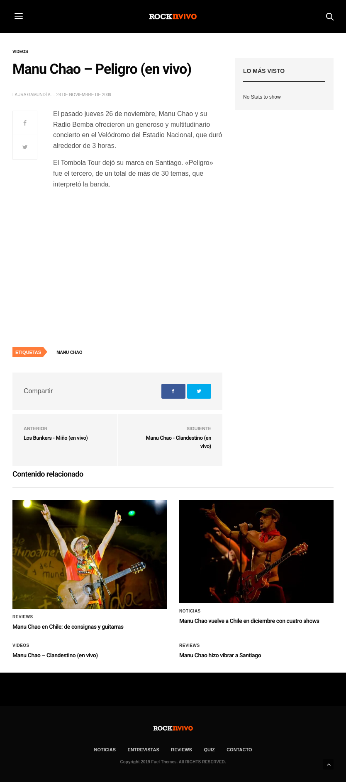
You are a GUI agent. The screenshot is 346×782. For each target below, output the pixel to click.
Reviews (22, 617)
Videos (20, 52)
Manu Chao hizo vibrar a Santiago (220, 655)
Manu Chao (69, 352)
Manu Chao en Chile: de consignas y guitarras (68, 627)
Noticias (190, 611)
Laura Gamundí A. (31, 94)
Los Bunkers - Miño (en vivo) (56, 438)
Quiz (209, 749)
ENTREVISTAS (143, 749)
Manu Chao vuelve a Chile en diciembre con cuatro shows (249, 621)
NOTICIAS (105, 749)
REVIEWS (181, 749)
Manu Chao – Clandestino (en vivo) (55, 655)
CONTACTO (239, 749)
